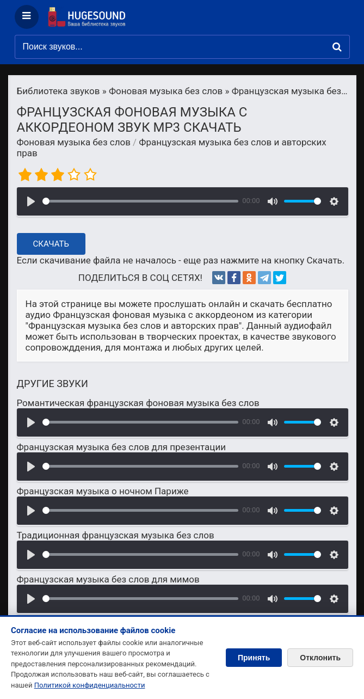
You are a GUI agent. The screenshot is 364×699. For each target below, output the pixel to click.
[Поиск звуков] (182, 47)
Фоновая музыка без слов (74, 142)
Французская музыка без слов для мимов (108, 579)
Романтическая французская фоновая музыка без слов (138, 402)
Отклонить (320, 657)
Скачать (51, 244)
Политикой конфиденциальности (89, 685)
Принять (254, 657)
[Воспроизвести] (31, 201)
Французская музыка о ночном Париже (103, 491)
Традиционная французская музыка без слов (115, 535)
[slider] (140, 201)
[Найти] (337, 46)
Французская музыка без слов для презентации (121, 447)
